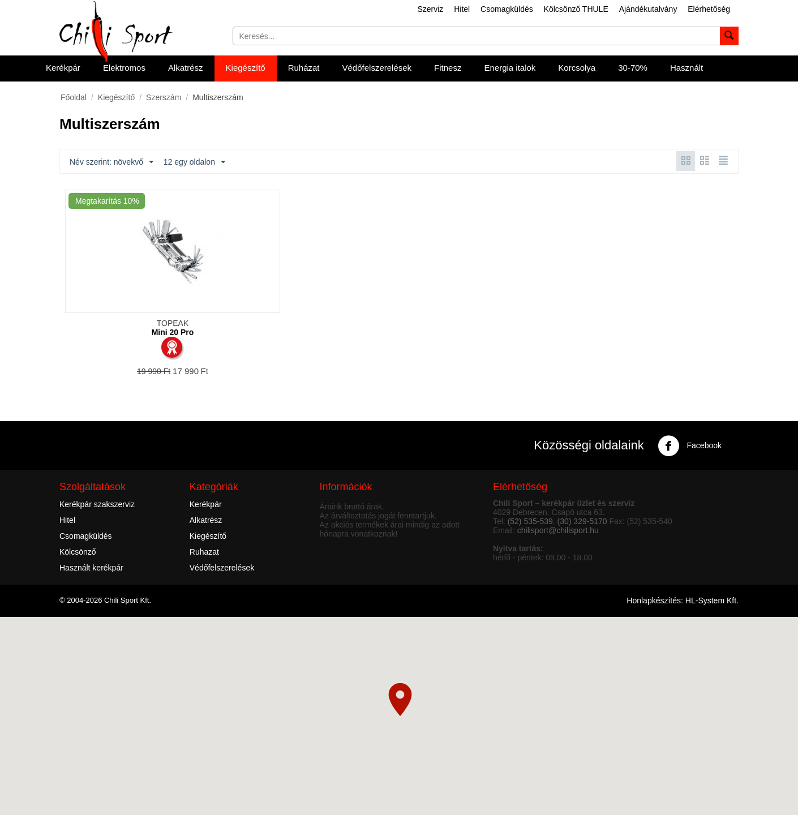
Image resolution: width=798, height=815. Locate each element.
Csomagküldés (506, 9)
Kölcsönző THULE (576, 9)
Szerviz (430, 9)
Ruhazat (204, 551)
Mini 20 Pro (173, 332)
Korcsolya (576, 67)
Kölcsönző (77, 551)
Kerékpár (63, 67)
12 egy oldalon (194, 162)
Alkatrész (185, 67)
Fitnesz (447, 67)
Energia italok (509, 67)
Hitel (462, 9)
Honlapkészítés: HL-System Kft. (683, 600)
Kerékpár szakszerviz (97, 504)
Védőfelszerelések (377, 67)
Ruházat (304, 67)
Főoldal (74, 97)
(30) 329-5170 (582, 521)
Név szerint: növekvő (111, 162)
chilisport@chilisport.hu (558, 530)
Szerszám (163, 97)
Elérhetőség (709, 9)
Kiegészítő (245, 67)
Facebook (690, 446)
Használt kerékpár (91, 567)
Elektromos (124, 67)
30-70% (632, 67)
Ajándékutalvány (648, 9)
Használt (686, 67)
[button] (400, 699)
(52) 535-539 (530, 521)
